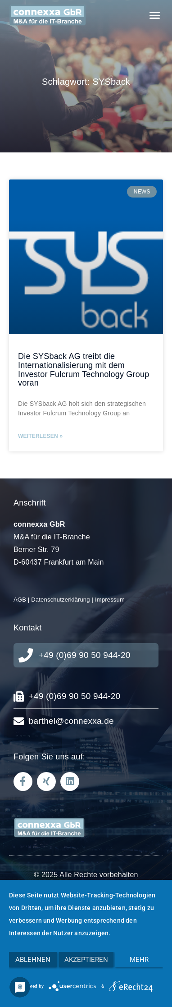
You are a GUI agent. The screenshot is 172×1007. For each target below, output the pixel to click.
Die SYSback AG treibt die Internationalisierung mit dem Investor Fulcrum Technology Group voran (83, 369)
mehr (139, 960)
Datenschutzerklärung (60, 599)
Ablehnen (32, 960)
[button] (154, 14)
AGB (20, 599)
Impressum (110, 599)
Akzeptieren (86, 960)
